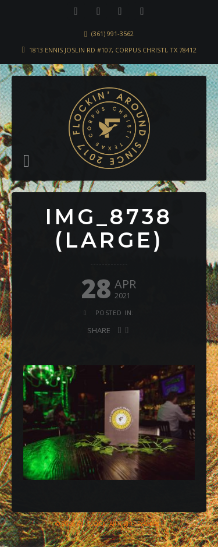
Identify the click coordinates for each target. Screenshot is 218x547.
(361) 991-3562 (112, 33)
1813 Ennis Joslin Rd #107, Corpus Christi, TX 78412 (112, 49)
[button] (26, 161)
